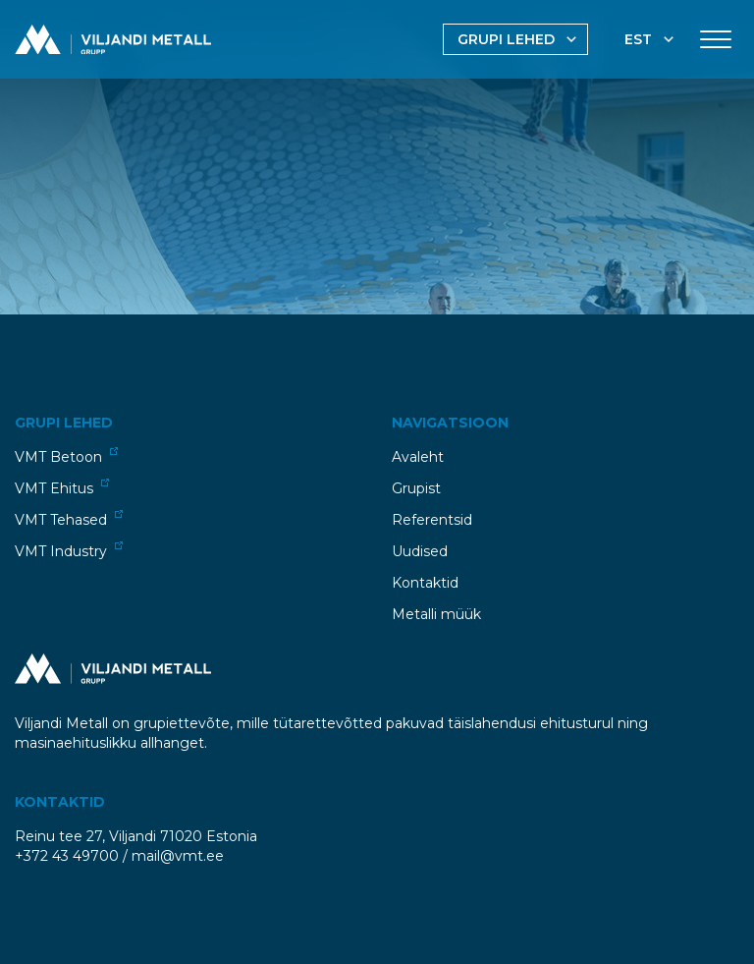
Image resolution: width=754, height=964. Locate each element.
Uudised (420, 551)
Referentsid (432, 520)
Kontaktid (425, 583)
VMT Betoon (66, 456)
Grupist (416, 488)
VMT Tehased (69, 519)
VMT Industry (69, 550)
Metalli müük (436, 614)
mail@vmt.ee (178, 856)
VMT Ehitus (62, 488)
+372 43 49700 (67, 856)
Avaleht (418, 457)
